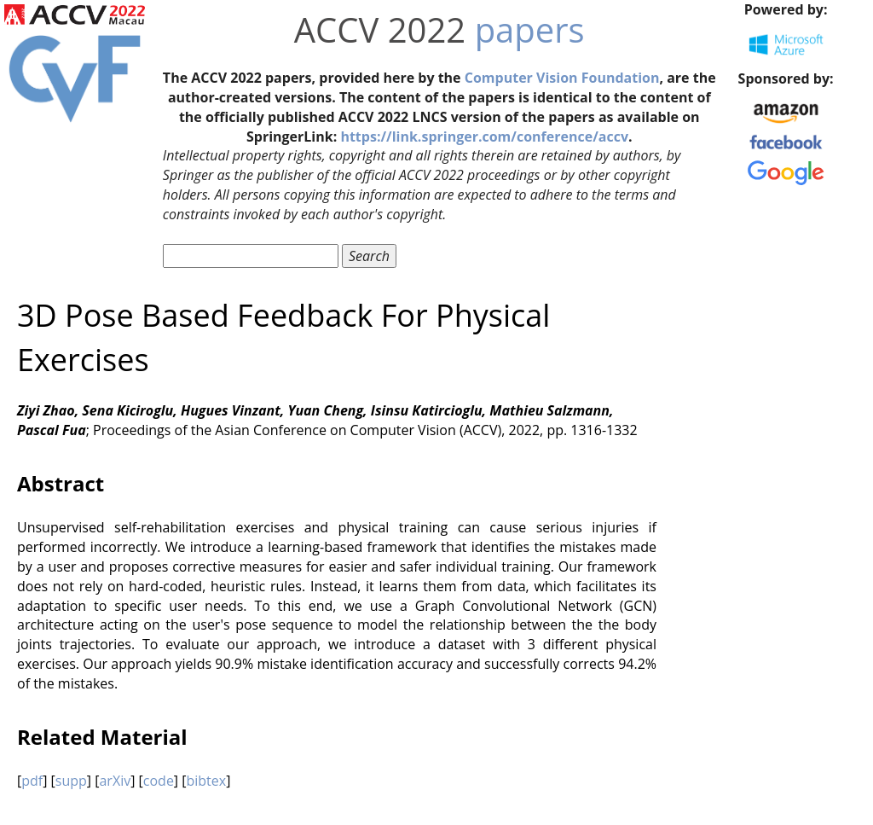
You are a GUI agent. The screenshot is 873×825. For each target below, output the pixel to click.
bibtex (206, 780)
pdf (32, 780)
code (158, 780)
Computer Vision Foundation (562, 77)
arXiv (114, 780)
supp (71, 780)
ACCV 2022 (379, 29)
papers (530, 29)
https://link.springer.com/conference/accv (484, 136)
